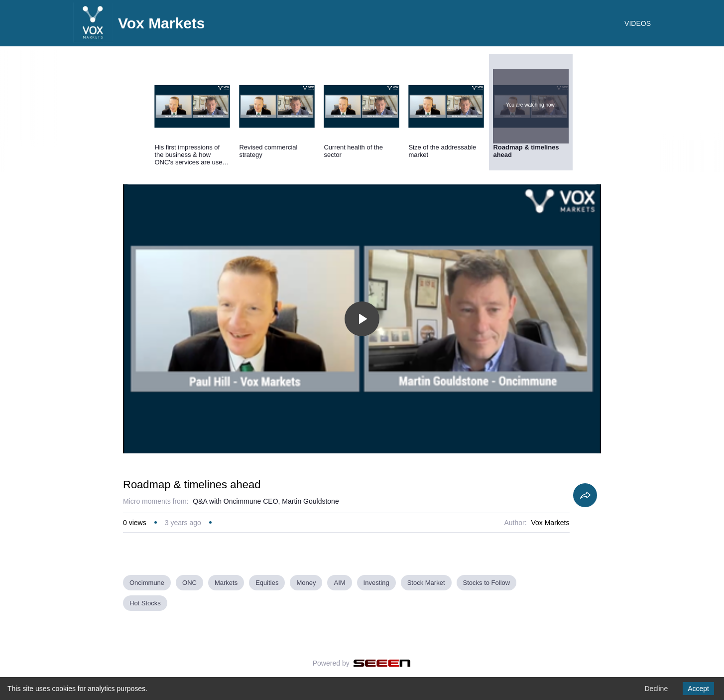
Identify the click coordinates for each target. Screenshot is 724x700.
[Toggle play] (362, 318)
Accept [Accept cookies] (698, 689)
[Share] (585, 495)
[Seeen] (382, 663)
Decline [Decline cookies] (656, 689)
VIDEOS (637, 23)
